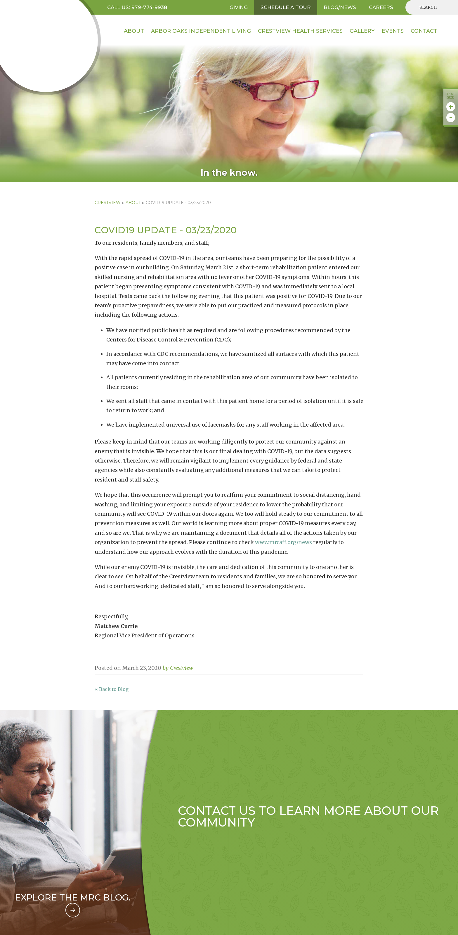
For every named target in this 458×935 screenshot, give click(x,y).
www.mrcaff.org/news (283, 542)
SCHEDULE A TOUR (286, 7)
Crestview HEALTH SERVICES (300, 31)
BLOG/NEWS (340, 7)
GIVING (239, 7)
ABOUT (133, 202)
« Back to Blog (112, 689)
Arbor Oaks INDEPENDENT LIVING (201, 31)
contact (424, 31)
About (134, 31)
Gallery (362, 31)
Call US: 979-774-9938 (137, 7)
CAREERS (381, 7)
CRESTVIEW (108, 202)
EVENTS (393, 31)
